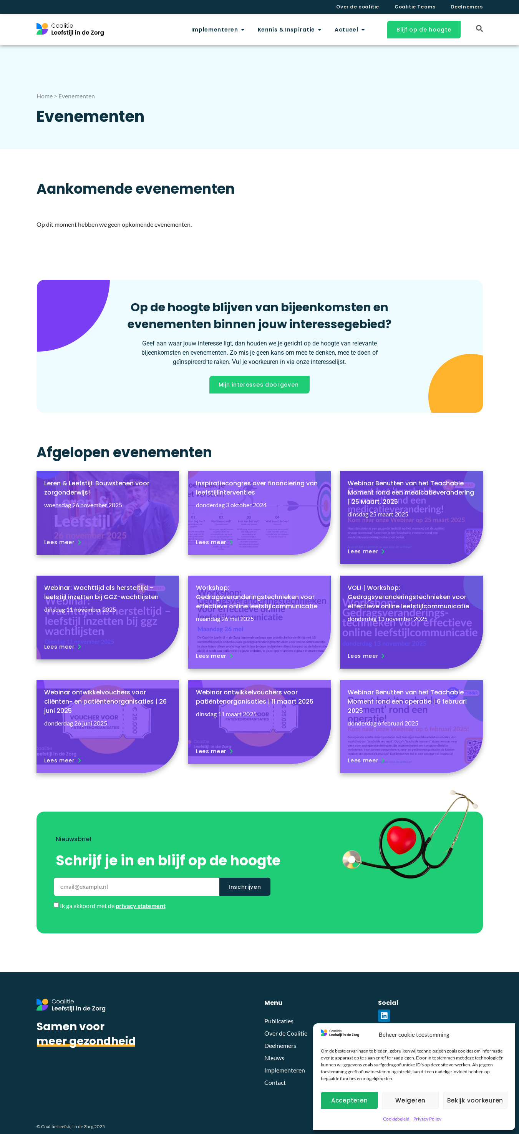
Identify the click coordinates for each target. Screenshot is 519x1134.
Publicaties (278, 1020)
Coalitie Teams (415, 6)
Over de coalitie (357, 6)
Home (44, 96)
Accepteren (349, 1100)
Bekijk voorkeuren (475, 1100)
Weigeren (410, 1100)
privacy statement (141, 905)
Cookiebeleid (396, 1119)
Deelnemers (467, 6)
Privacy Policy (427, 1119)
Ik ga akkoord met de (113, 905)
